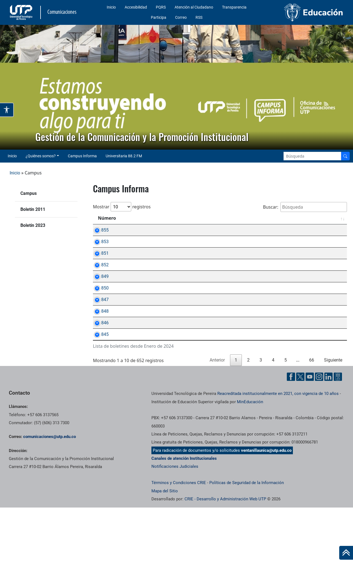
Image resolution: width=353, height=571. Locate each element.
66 (311, 423)
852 (99, 283)
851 (99, 266)
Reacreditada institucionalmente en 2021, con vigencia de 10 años (278, 457)
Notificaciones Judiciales (174, 529)
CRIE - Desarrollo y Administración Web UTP (225, 562)
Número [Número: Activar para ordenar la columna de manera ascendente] (107, 218)
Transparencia (234, 7)
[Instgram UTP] (319, 440)
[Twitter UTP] (300, 440)
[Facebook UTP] (291, 440)
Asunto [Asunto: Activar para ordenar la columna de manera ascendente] (137, 218)
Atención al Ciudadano (194, 7)
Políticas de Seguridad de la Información (246, 546)
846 (99, 373)
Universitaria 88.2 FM (124, 156)
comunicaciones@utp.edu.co (49, 500)
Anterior (217, 423)
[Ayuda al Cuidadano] (338, 440)
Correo (181, 17)
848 (99, 355)
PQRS (161, 7)
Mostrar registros (122, 206)
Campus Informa (82, 156)
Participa (158, 17)
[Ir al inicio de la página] (346, 552)
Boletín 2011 (32, 209)
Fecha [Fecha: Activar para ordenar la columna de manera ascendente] (330, 218)
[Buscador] (345, 156)
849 (99, 301)
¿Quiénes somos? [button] (41, 156)
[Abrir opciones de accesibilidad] (7, 110)
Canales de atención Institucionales (184, 521)
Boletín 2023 (32, 225)
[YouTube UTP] (310, 440)
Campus (28, 193)
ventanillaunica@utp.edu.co (266, 513)
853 (99, 248)
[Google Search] (312, 156)
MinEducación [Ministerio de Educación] (250, 465)
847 (99, 337)
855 (99, 230)
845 (99, 391)
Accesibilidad (136, 7)
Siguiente (333, 423)
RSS (199, 17)
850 (99, 319)
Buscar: (305, 207)
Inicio (111, 7)
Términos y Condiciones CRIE (178, 546)
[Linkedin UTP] (328, 440)
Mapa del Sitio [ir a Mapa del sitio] (164, 554)
